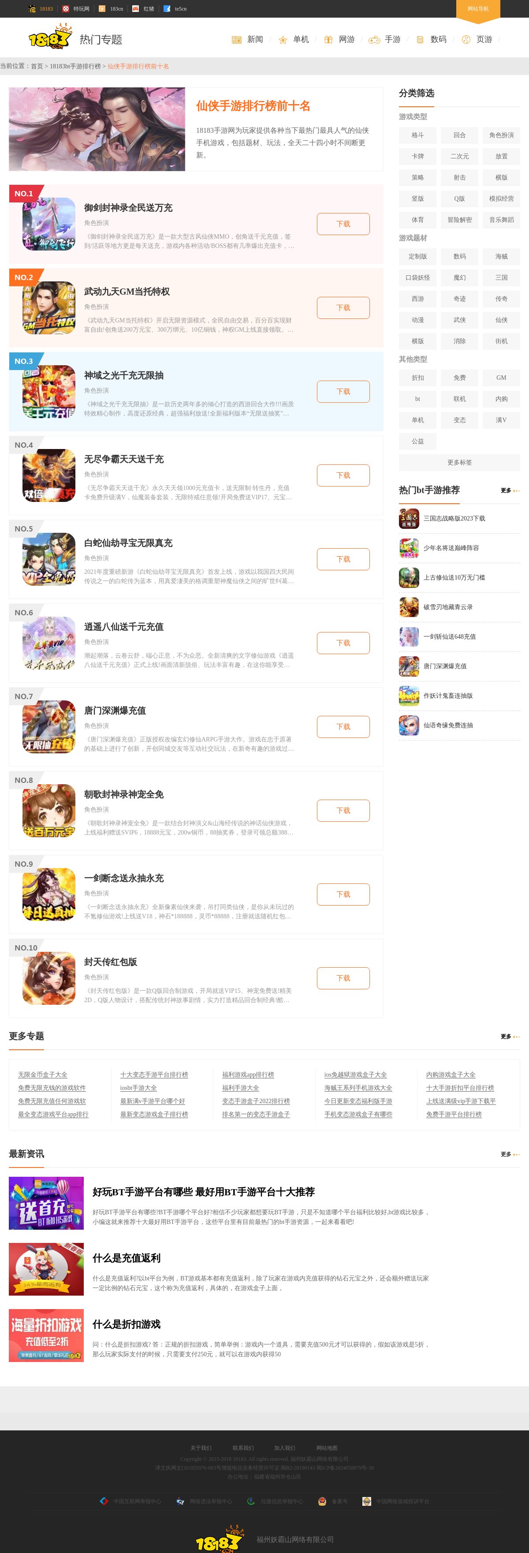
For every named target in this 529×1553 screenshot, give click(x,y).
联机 (460, 399)
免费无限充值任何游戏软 (52, 1101)
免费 (460, 377)
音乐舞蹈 (501, 220)
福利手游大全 (240, 1088)
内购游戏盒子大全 (451, 1074)
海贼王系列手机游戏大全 (358, 1088)
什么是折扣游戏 (126, 1324)
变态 (460, 420)
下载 (343, 224)
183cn (111, 9)
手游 (385, 39)
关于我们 (201, 1448)
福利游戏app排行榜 (248, 1074)
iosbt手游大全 (138, 1088)
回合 (460, 135)
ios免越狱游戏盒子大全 (355, 1074)
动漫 (418, 320)
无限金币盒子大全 (42, 1074)
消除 (460, 341)
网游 (339, 39)
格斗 (418, 135)
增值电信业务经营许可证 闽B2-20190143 (268, 1468)
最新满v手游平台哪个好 (152, 1101)
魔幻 (460, 277)
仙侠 (501, 320)
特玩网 (75, 9)
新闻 (247, 39)
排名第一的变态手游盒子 (256, 1114)
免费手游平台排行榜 (454, 1114)
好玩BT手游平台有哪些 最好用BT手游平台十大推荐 (204, 1191)
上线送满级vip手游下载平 (461, 1101)
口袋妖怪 (418, 277)
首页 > (39, 66)
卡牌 (418, 156)
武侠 (460, 320)
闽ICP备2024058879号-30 (345, 1468)
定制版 (418, 256)
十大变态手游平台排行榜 (154, 1074)
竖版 (418, 198)
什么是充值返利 (126, 1258)
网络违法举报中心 (204, 1501)
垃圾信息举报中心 (275, 1501)
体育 (418, 220)
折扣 (418, 377)
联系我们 (243, 1448)
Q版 (459, 198)
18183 (40, 9)
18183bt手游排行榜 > (78, 66)
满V (501, 420)
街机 (501, 341)
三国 (501, 277)
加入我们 (284, 1448)
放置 (501, 156)
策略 (418, 177)
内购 (501, 399)
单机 (293, 39)
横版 (501, 177)
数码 (430, 39)
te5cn (175, 9)
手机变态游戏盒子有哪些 (358, 1114)
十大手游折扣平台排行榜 (460, 1088)
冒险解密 (459, 220)
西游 (418, 299)
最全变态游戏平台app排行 (53, 1114)
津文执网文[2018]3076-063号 (188, 1468)
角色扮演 (501, 135)
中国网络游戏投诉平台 (395, 1501)
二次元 (460, 156)
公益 (418, 441)
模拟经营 (501, 198)
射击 (460, 177)
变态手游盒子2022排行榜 (256, 1101)
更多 (506, 490)
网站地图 (327, 1448)
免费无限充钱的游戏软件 (52, 1088)
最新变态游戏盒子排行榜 (154, 1114)
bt (417, 399)
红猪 (143, 9)
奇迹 (460, 299)
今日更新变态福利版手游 (358, 1101)
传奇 (501, 299)
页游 (476, 39)
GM (501, 377)
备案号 (333, 1501)
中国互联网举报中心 (130, 1501)
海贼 (501, 256)
